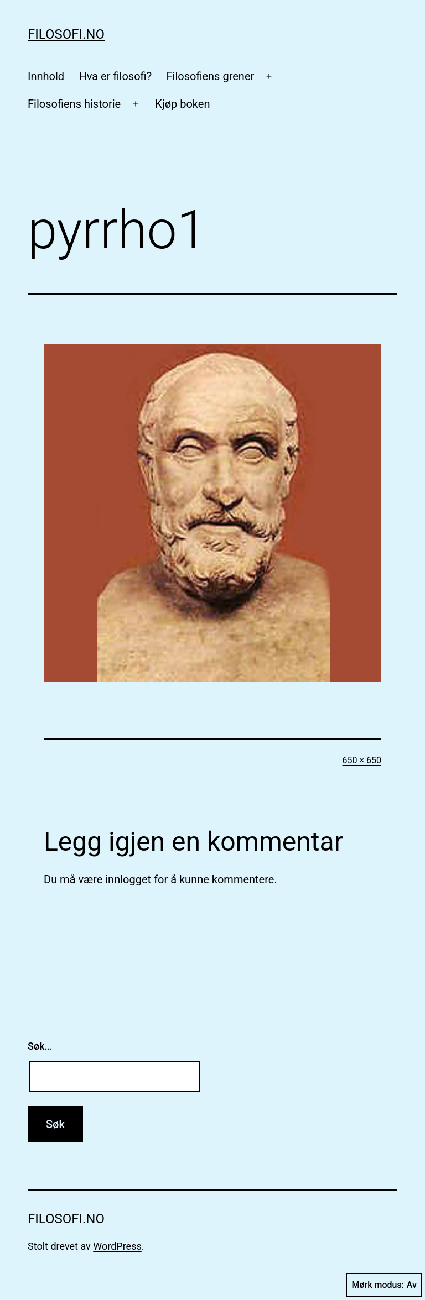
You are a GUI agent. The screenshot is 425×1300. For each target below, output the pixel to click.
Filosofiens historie (74, 104)
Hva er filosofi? (115, 76)
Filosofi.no (66, 34)
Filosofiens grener (210, 76)
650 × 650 (362, 760)
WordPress (117, 1246)
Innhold (46, 76)
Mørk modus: (384, 1285)
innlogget (128, 879)
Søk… (39, 1046)
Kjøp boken (182, 104)
